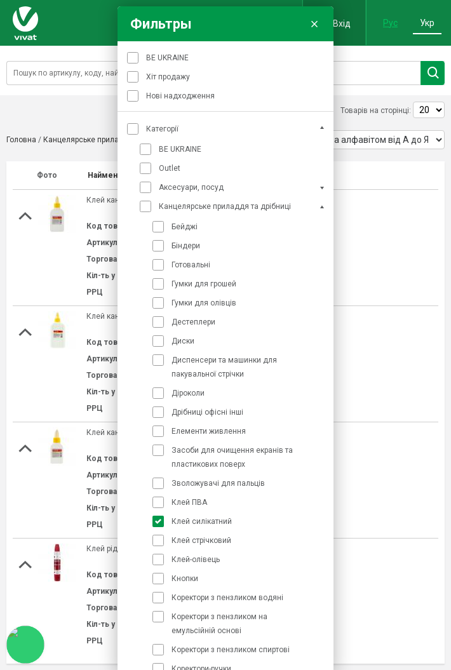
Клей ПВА (189, 502)
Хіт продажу (168, 76)
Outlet (169, 168)
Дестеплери (193, 322)
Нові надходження (180, 95)
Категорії (162, 128)
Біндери (186, 245)
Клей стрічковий (201, 540)
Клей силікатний (202, 521)
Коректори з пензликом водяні (227, 597)
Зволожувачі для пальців (218, 483)
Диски (183, 341)
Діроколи (188, 393)
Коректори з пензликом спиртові (231, 649)
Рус (390, 23)
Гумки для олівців (204, 302)
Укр (427, 23)
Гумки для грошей (204, 283)
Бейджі (185, 226)
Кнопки (185, 578)
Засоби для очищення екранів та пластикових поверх (232, 457)
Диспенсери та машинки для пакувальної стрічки (224, 367)
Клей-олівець (196, 559)
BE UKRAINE (167, 57)
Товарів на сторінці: (375, 110)
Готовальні (191, 264)
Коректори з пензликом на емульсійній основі (219, 623)
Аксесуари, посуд (191, 187)
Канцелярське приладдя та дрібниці (225, 206)
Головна (21, 139)
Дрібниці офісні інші (207, 412)
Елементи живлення (209, 431)
